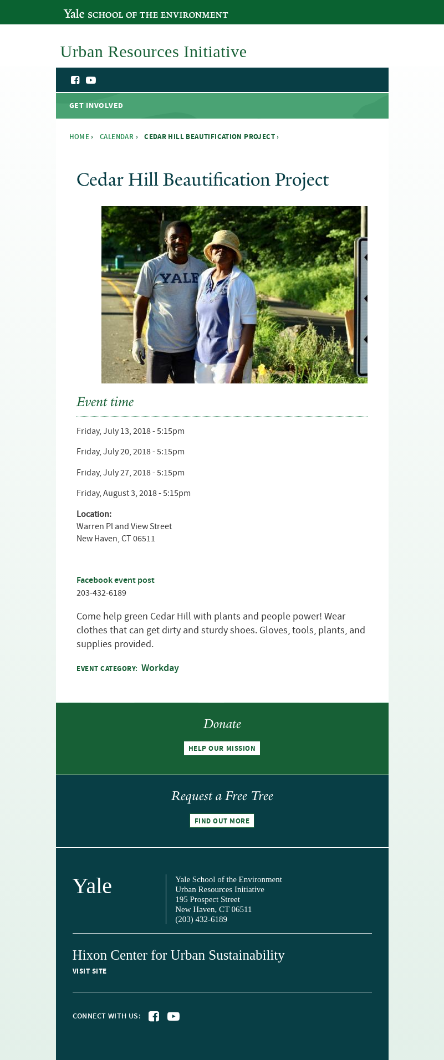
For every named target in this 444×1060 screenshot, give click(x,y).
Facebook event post (115, 580)
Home (79, 137)
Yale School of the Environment (124, 7)
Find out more (222, 821)
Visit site (90, 971)
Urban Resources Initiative (351, 98)
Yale (93, 885)
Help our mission (222, 749)
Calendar (117, 137)
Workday (160, 668)
